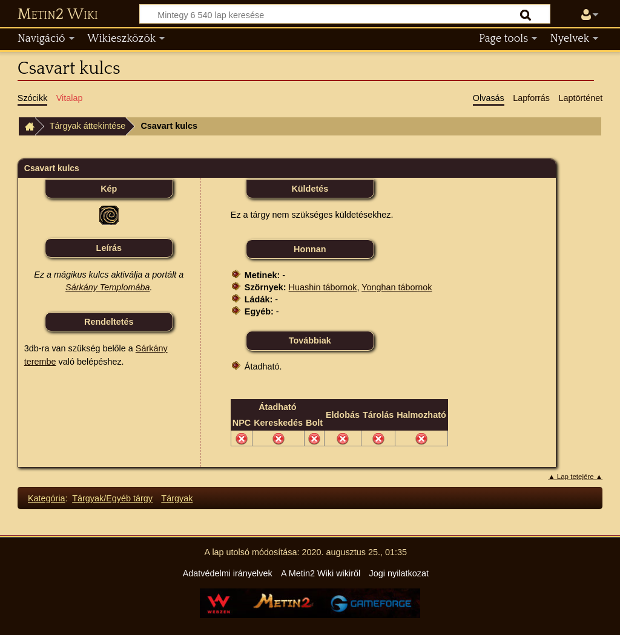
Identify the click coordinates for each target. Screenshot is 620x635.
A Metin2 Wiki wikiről (320, 573)
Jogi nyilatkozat (399, 573)
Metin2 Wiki (58, 14)
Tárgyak (177, 498)
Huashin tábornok (323, 287)
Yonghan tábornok (396, 287)
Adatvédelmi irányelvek (227, 573)
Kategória (46, 498)
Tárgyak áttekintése (88, 126)
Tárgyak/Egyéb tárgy (112, 498)
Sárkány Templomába (107, 287)
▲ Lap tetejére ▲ (575, 476)
